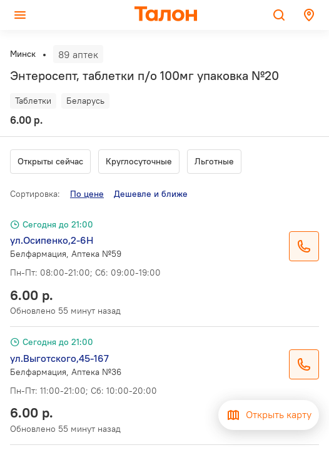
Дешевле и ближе (151, 193)
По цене (87, 193)
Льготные (214, 161)
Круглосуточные (139, 161)
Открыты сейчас (50, 161)
